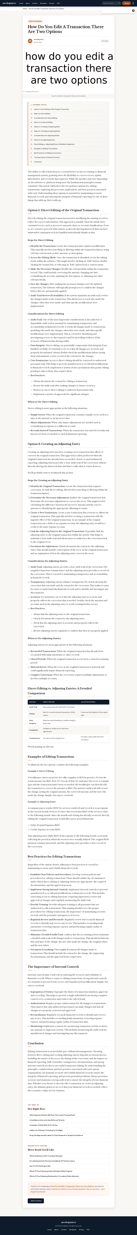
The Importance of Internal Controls (47, 157)
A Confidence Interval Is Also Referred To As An (47, 1120)
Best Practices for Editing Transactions (47, 153)
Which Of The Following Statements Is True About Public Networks (54, 1176)
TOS (58, 3)
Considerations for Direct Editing (45, 118)
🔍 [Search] (119, 3)
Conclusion (38, 162)
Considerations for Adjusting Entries (46, 135)
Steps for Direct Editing (42, 114)
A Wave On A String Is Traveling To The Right (46, 1130)
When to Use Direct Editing (43, 122)
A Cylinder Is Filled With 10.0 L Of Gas (43, 1125)
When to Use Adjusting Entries (44, 140)
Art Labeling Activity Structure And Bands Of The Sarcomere (52, 1161)
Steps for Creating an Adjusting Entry (47, 131)
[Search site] (111, 3)
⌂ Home (126, 3)
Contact (34, 3)
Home (21, 3)
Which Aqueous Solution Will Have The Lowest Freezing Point (52, 1115)
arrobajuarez (9, 3)
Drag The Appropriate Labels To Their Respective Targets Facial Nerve (56, 1135)
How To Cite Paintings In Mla (40, 1166)
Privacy (51, 3)
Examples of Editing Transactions (45, 149)
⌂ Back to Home (36, 1201)
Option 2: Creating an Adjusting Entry (47, 127)
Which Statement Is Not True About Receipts (46, 1156)
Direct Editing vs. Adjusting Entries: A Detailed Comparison (54, 144)
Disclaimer (43, 3)
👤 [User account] (133, 3)
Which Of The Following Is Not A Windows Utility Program (51, 1171)
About (28, 3)
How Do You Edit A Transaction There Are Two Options (72, 1186)
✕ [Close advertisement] (133, 10)
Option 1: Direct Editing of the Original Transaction (51, 109)
